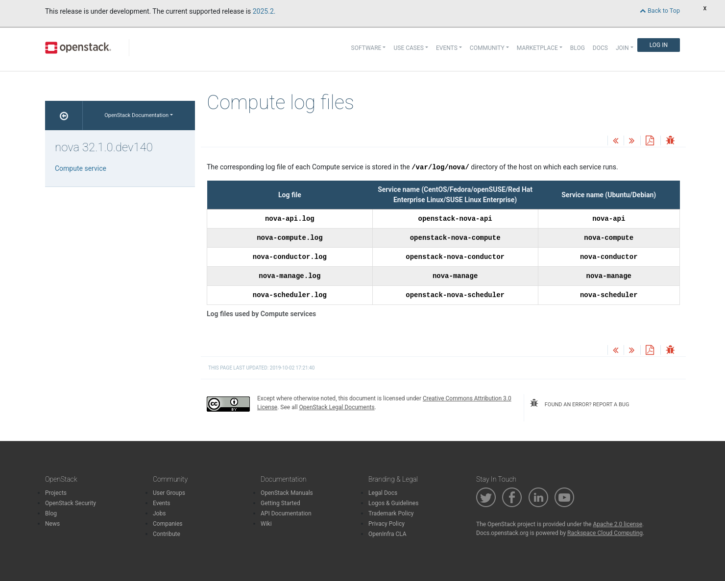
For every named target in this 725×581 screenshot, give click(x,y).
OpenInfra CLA (387, 534)
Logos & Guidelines (393, 503)
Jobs (159, 513)
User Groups (169, 492)
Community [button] (487, 48)
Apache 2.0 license (617, 524)
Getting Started (280, 503)
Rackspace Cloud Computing (605, 533)
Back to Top (660, 10)
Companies (168, 523)
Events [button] (447, 48)
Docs (600, 48)
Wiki (266, 523)
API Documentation (286, 513)
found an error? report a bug (579, 403)
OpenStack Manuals (287, 492)
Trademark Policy (391, 513)
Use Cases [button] (408, 48)
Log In (659, 45)
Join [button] (622, 48)
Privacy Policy (386, 523)
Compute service (80, 168)
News (52, 523)
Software (366, 48)
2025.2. (264, 11)
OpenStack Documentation (136, 115)
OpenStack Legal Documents (337, 407)
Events (161, 503)
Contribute (166, 534)
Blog (577, 48)
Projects (56, 492)
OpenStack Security (70, 503)
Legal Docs (382, 492)
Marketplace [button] (537, 48)
